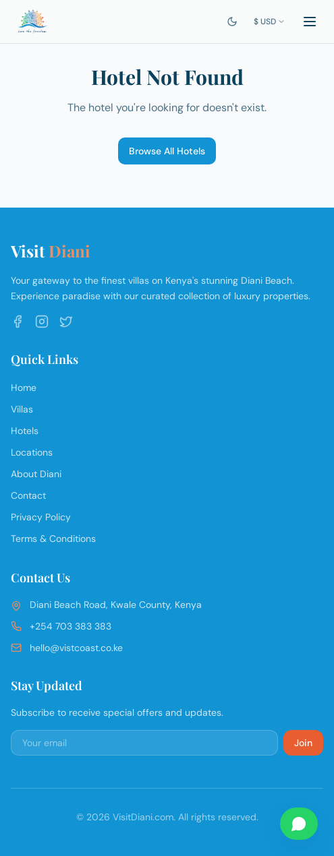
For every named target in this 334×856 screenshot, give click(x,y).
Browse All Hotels (167, 151)
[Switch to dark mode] (232, 21)
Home (23, 387)
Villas (22, 409)
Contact (28, 495)
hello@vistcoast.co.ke (76, 648)
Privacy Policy (41, 517)
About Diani (36, 474)
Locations (32, 452)
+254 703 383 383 (70, 626)
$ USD (269, 21)
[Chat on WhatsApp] (299, 823)
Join (303, 743)
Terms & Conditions (53, 538)
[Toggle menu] (309, 21)
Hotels (24, 431)
